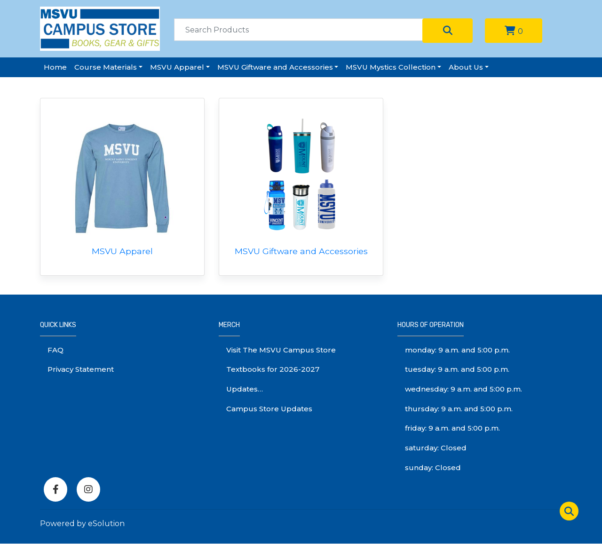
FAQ (55, 349)
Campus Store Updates (269, 408)
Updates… (244, 388)
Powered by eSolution (82, 523)
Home (55, 67)
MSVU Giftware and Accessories (275, 67)
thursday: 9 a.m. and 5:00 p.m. (459, 408)
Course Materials (105, 67)
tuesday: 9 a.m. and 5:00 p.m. (457, 369)
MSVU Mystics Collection (391, 67)
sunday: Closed (433, 467)
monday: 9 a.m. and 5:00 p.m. (457, 349)
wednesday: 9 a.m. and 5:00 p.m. (463, 388)
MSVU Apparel (177, 67)
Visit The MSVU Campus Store (281, 349)
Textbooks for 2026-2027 (272, 369)
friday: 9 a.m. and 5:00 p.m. (452, 428)
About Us (466, 67)
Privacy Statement (81, 369)
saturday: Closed (436, 447)
